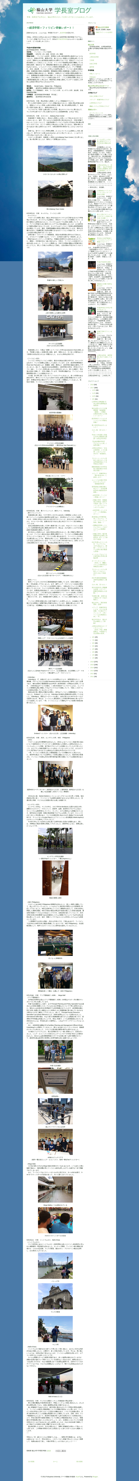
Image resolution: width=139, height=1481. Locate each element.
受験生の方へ (92, 109)
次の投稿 (31, 1461)
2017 (92, 388)
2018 (92, 384)
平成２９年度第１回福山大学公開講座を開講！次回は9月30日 (99, 436)
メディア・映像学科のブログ (98, 99)
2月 (93, 655)
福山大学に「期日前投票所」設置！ (99, 603)
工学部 (91, 60)
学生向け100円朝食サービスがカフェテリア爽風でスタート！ (104, 240)
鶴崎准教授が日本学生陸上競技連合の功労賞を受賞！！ (99, 468)
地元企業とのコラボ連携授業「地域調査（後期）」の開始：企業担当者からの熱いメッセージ (99, 412)
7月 (93, 640)
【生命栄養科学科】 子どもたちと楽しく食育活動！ (99, 443)
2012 (92, 673)
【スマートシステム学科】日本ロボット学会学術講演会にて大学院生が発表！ (99, 461)
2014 (92, 667)
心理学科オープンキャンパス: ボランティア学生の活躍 (104, 192)
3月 (93, 652)
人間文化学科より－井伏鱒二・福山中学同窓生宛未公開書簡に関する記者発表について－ (104, 167)
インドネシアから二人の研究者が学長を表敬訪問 (99, 556)
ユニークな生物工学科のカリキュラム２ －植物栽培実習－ (99, 482)
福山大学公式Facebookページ (98, 86)
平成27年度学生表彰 (104, 262)
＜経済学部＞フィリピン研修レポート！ (99, 496)
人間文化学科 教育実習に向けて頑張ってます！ (104, 357)
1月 (93, 658)
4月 (93, 649)
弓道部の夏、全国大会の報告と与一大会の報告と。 (99, 598)
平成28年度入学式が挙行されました (104, 308)
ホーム (55, 1461)
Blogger (95, 1477)
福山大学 (91, 45)
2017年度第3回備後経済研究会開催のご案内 (99, 579)
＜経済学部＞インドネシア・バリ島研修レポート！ (99, 512)
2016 (92, 662)
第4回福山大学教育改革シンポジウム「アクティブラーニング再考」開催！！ (99, 519)
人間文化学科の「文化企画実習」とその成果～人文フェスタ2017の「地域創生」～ (99, 451)
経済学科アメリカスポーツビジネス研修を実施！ (99, 420)
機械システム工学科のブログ (98, 106)
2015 (92, 665)
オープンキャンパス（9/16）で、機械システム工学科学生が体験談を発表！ (99, 563)
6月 (93, 643)
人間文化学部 (94, 57)
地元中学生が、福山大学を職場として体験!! (99, 621)
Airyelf (78, 1477)
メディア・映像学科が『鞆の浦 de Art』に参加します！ (99, 475)
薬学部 (91, 67)
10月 (94, 396)
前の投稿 (79, 1461)
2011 (92, 676)
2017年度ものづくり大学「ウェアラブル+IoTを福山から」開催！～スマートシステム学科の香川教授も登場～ (99, 546)
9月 (93, 399)
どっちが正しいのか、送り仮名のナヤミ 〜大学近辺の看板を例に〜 (104, 142)
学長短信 (92, 77)
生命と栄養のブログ (95, 96)
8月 (93, 637)
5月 (93, 646)
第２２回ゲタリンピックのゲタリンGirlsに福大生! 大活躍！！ (104, 216)
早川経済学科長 (62, 39)
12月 (94, 390)
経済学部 (63, 33)
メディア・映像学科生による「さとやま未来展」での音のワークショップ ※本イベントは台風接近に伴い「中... (99, 612)
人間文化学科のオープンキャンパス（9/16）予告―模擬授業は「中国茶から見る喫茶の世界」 (99, 629)
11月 (94, 393)
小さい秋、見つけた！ (99, 584)
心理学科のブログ (95, 103)
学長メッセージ (94, 74)
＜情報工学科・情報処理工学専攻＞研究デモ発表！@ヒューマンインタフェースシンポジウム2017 (99, 503)
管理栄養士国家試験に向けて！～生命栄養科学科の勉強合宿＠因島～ (99, 489)
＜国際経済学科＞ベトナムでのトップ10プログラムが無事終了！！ (99, 528)
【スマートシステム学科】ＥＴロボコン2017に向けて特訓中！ (99, 572)
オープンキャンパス (95, 113)
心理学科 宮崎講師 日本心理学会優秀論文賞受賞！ (99, 403)
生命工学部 (93, 64)
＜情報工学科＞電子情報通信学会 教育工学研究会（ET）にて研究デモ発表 (100, 536)
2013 (92, 670)
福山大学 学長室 (103, 27)
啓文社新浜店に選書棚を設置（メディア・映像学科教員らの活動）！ (99, 590)
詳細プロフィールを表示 (104, 32)
